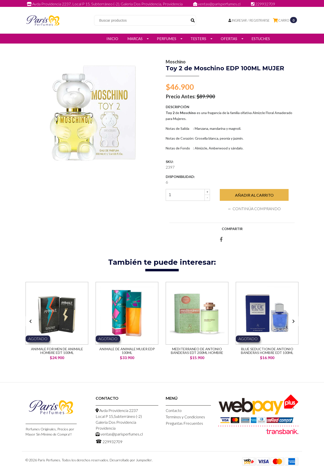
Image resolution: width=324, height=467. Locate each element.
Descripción (177, 107)
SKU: (170, 162)
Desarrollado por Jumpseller (131, 460)
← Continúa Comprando (254, 208)
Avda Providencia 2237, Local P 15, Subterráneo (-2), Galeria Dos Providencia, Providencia (105, 3)
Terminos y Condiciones (185, 416)
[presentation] (30, 321)
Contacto (174, 410)
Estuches (260, 38)
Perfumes (166, 38)
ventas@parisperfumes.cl (217, 3)
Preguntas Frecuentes (184, 423)
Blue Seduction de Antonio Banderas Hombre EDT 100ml (267, 351)
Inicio (112, 38)
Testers (198, 38)
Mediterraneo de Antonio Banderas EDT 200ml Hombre (197, 351)
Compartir (232, 229)
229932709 (263, 3)
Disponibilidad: (180, 177)
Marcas (135, 38)
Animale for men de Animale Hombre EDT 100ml (57, 351)
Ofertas (229, 38)
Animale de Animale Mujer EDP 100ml (127, 351)
